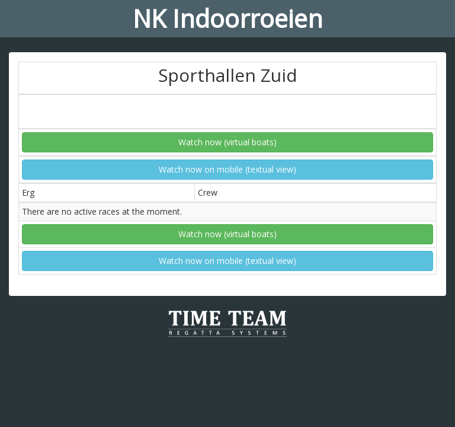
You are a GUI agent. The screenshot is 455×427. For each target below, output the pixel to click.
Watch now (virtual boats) (227, 142)
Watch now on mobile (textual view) (227, 169)
